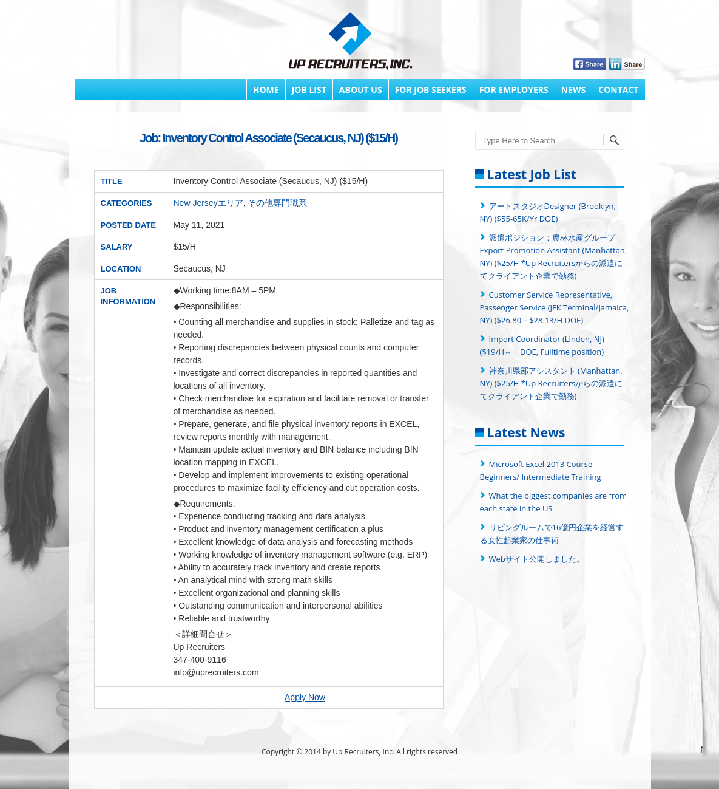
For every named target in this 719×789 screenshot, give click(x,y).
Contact (618, 89)
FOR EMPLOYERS (514, 89)
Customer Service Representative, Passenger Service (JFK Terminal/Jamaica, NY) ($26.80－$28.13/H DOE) (554, 307)
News (573, 89)
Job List (309, 89)
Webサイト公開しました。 (536, 558)
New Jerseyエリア (208, 203)
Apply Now (305, 697)
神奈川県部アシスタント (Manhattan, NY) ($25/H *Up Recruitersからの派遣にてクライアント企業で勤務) (551, 383)
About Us (360, 89)
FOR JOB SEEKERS (431, 89)
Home (266, 89)
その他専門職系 (277, 203)
